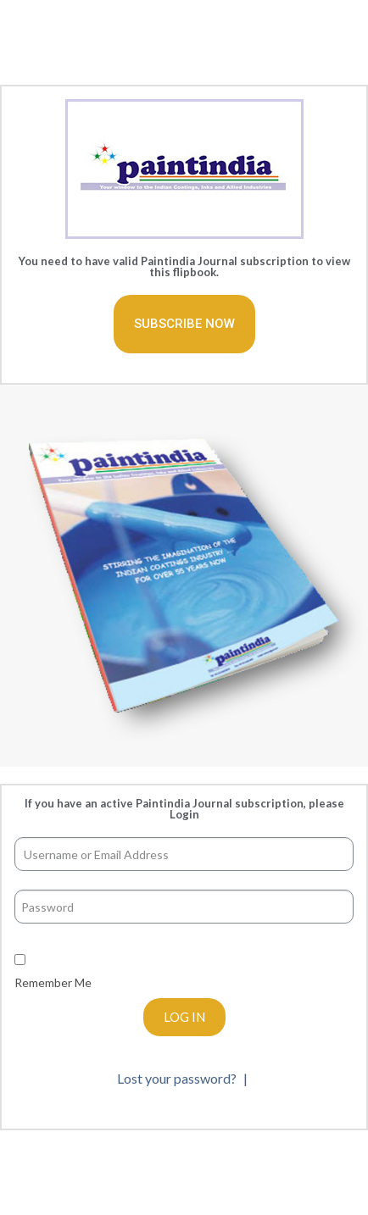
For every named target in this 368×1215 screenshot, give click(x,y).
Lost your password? (178, 1077)
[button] (184, 324)
